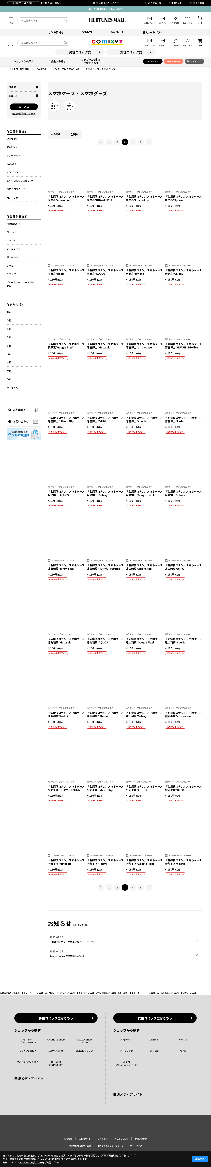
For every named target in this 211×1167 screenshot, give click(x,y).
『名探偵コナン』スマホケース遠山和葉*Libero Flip (144, 567)
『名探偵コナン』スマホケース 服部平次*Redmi (105, 862)
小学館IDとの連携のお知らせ (107, 8)
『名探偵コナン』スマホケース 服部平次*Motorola (66, 862)
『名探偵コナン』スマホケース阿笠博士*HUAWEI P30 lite (183, 345)
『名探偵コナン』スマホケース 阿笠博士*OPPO (105, 419)
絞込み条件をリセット (23, 113)
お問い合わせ (141, 1138)
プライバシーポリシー (30, 1162)
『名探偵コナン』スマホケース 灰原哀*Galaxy (183, 272)
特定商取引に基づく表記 (80, 1145)
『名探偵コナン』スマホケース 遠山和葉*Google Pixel (144, 640)
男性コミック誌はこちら (56, 1018)
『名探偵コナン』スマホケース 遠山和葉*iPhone (105, 714)
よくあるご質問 (196, 2)
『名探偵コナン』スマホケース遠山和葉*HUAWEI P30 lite (105, 567)
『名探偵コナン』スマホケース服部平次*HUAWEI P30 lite (66, 788)
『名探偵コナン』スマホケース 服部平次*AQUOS (144, 788)
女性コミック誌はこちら (155, 1018)
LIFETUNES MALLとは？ (105, 2)
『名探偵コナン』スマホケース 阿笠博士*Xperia (144, 419)
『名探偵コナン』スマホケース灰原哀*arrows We (66, 198)
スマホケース (53, 106)
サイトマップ (136, 1145)
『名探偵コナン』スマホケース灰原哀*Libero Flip (144, 198)
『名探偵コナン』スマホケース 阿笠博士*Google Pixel (144, 493)
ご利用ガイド (175, 2)
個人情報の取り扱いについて (110, 1145)
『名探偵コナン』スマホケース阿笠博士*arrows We (144, 345)
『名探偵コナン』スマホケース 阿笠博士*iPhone (183, 493)
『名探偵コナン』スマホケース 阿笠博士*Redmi (183, 419)
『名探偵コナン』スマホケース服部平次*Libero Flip (105, 788)
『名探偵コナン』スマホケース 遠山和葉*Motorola (66, 640)
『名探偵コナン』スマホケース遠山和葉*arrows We (66, 567)
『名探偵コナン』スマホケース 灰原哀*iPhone (144, 272)
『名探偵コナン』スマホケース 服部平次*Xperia (183, 862)
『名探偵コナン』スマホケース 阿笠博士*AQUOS (66, 493)
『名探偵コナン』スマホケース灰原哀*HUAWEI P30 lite (105, 198)
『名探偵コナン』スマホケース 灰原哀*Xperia (183, 198)
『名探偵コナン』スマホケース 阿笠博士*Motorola (105, 345)
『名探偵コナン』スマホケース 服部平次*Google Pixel (144, 862)
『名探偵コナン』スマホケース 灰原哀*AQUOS (105, 272)
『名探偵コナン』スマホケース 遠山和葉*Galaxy (144, 714)
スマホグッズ (69, 106)
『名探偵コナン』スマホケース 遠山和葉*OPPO (183, 567)
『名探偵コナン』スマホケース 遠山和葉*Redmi (66, 714)
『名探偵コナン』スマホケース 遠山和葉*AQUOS (105, 640)
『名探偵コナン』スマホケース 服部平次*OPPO (183, 788)
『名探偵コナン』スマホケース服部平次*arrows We (183, 714)
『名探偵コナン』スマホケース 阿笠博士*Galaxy (105, 493)
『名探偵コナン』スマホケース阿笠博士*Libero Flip (66, 419)
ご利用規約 (102, 1138)
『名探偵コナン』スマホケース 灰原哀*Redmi (66, 272)
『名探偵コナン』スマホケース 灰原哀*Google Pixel (66, 345)
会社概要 (68, 1138)
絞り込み (24, 107)
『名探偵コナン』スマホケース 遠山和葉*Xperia (183, 640)
